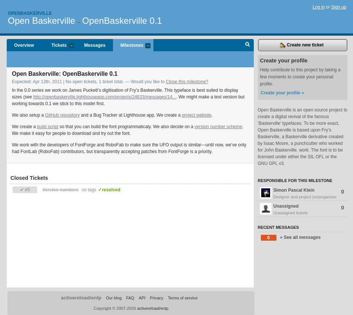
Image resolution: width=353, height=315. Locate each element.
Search (248, 45)
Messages (95, 45)
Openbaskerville (30, 13)
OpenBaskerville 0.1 (122, 21)
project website (196, 115)
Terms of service (183, 298)
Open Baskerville (41, 21)
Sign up (338, 7)
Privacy (156, 298)
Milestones (131, 46)
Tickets (59, 46)
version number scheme (218, 126)
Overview (24, 45)
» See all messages (291, 238)
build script (47, 126)
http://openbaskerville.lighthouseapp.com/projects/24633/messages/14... (104, 97)
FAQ (130, 298)
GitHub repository (62, 115)
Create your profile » (282, 92)
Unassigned (303, 209)
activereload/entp (81, 298)
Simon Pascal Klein (303, 193)
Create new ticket (302, 45)
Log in (318, 7)
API (142, 298)
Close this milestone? (187, 81)
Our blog (114, 298)
